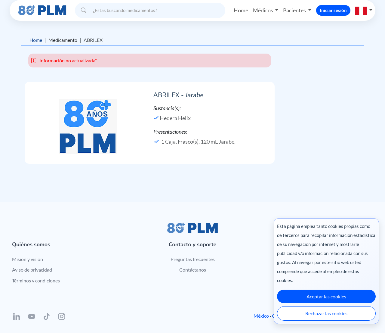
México (261, 316)
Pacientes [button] (295, 10)
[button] (364, 10)
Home (241, 10)
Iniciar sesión (333, 10)
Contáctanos (192, 269)
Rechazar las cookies (326, 313)
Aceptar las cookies (326, 296)
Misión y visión (27, 259)
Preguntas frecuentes (193, 259)
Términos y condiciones (36, 280)
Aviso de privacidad (32, 269)
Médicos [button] (263, 10)
